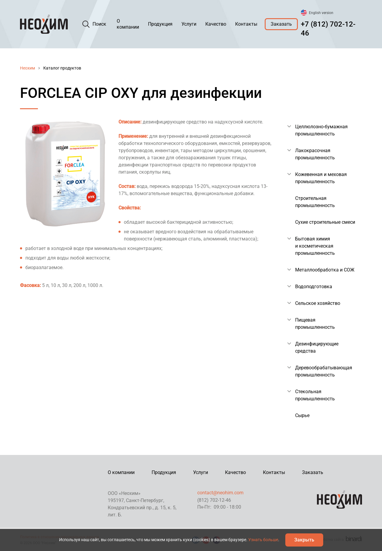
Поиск (99, 24)
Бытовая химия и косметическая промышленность (315, 246)
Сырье (302, 415)
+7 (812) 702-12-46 (328, 28)
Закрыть (304, 540)
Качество (215, 24)
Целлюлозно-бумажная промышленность (321, 130)
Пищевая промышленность (315, 323)
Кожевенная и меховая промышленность (321, 178)
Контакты (246, 24)
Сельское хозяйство (317, 303)
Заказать (281, 24)
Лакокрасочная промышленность (315, 154)
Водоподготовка (313, 286)
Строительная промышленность (315, 201)
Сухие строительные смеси (325, 222)
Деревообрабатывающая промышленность (323, 371)
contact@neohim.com (220, 493)
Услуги (188, 24)
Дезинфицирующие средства (316, 347)
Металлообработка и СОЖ (325, 270)
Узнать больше (263, 539)
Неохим (27, 68)
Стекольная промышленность (315, 395)
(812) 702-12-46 (214, 500)
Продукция (160, 24)
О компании (128, 24)
